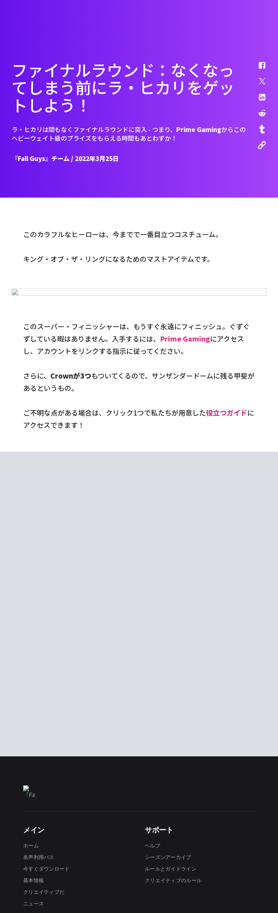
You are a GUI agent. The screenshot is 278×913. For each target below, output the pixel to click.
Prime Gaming (185, 472)
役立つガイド (226, 546)
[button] (257, 69)
